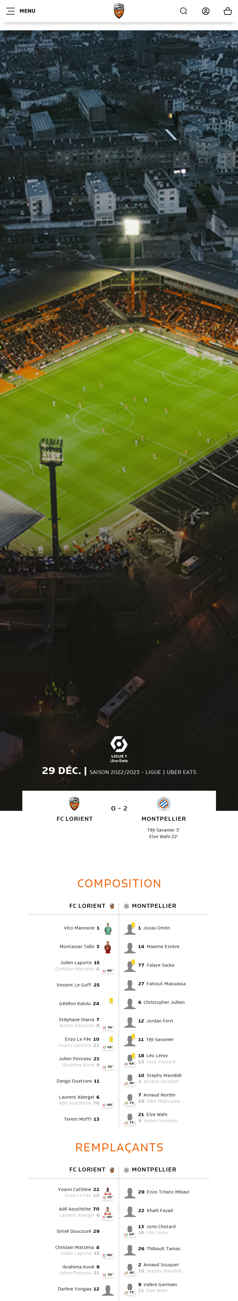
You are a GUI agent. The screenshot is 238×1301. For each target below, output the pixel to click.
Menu (20, 11)
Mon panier (221, 11)
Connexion (199, 11)
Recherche (184, 11)
